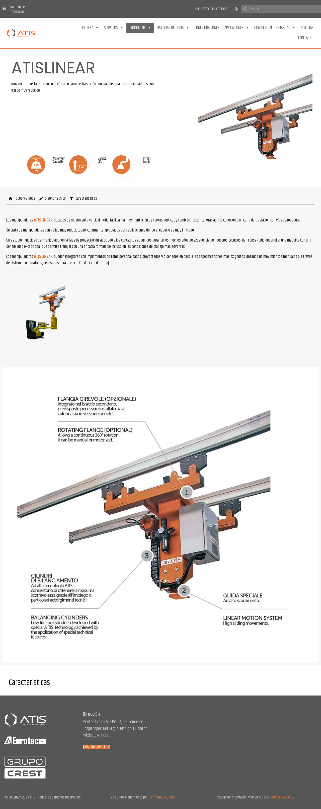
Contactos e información (17, 9)
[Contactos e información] (4, 9)
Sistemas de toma (172, 28)
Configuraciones (206, 28)
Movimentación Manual (275, 28)
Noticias (307, 28)
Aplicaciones (236, 28)
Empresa (90, 28)
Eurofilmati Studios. (161, 797)
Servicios (114, 28)
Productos (140, 28)
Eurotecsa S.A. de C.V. (281, 797)
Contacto (305, 38)
